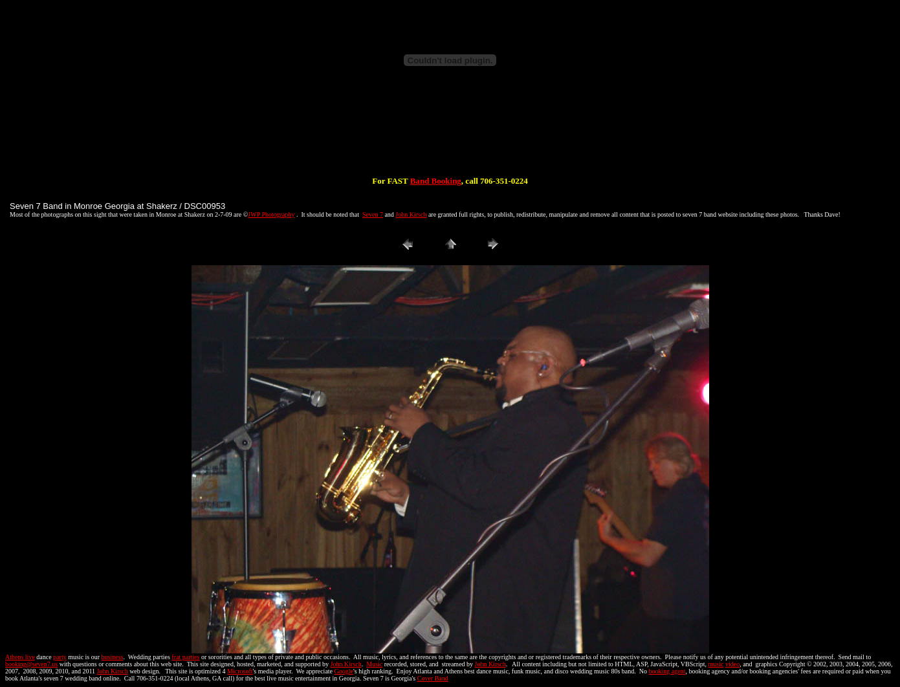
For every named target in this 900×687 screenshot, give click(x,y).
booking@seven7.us (31, 664)
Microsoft (239, 671)
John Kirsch (410, 214)
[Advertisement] (450, 134)
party (60, 656)
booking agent (666, 671)
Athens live (20, 656)
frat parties (185, 656)
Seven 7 (372, 214)
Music (374, 664)
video (732, 664)
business (113, 656)
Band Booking (435, 181)
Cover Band (432, 678)
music (716, 664)
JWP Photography (271, 214)
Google (344, 671)
